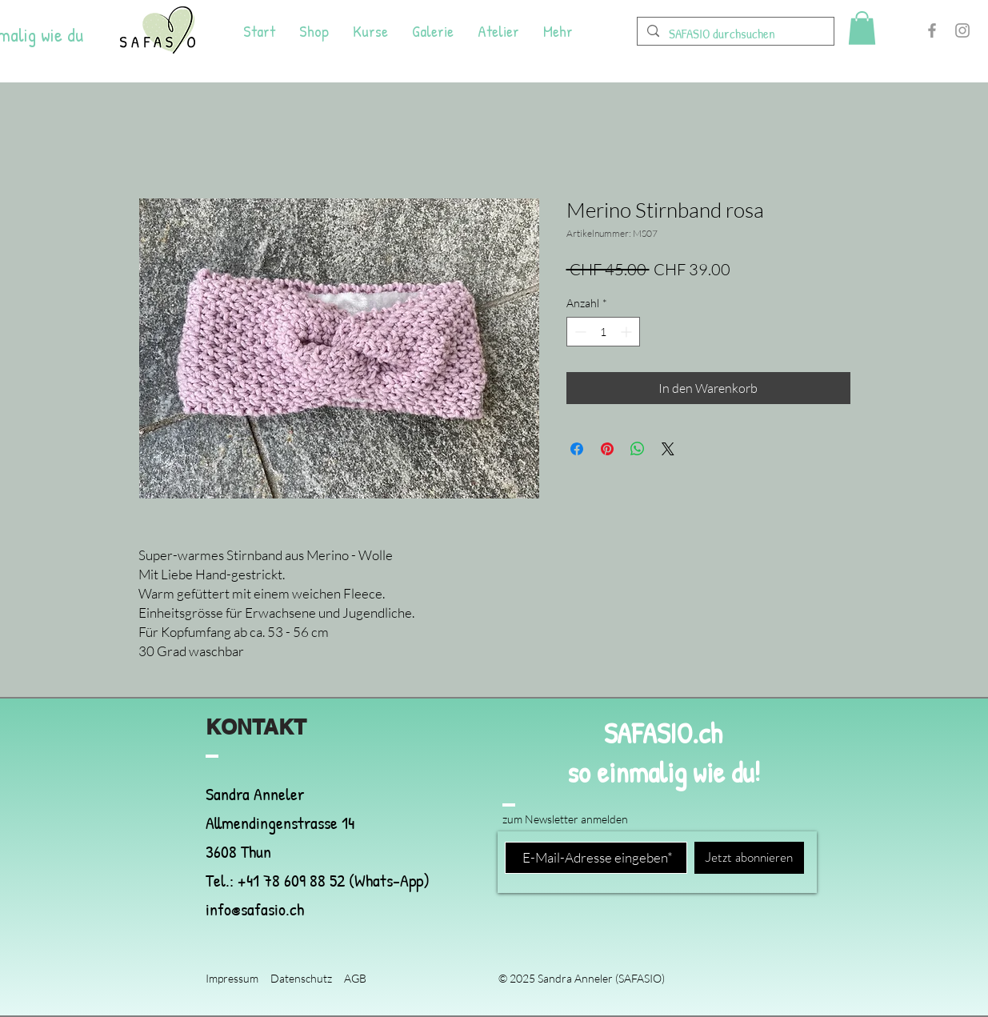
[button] (862, 28)
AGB (355, 978)
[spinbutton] (603, 332)
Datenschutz (301, 978)
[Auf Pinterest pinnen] (607, 448)
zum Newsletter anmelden (565, 819)
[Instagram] (962, 30)
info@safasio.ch (255, 909)
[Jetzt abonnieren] (749, 858)
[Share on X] (668, 448)
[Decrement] (579, 332)
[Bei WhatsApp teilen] (637, 448)
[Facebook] (932, 30)
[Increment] (628, 332)
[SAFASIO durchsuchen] (734, 34)
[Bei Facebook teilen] (576, 448)
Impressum (232, 978)
